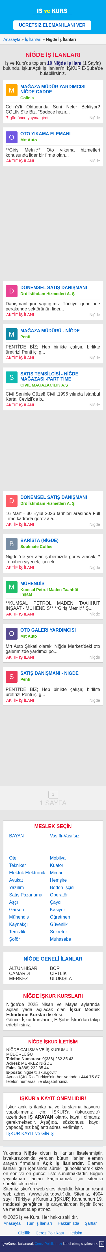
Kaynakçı (18, 924)
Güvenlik (59, 924)
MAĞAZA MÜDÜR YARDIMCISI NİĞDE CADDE (53, 89)
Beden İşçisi (62, 887)
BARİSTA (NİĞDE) (39, 540)
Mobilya (58, 858)
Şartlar (91, 1223)
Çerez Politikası (50, 1233)
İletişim (76, 1233)
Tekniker (17, 865)
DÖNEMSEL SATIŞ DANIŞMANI (53, 287)
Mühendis (19, 917)
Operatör (59, 894)
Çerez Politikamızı (48, 1244)
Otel (13, 858)
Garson (16, 909)
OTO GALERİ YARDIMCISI (48, 630)
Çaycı (56, 902)
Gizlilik (24, 1233)
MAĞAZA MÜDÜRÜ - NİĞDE (50, 330)
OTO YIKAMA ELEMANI (45, 133)
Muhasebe (60, 939)
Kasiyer (57, 909)
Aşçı (13, 902)
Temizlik (17, 931)
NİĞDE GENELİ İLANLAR (52, 959)
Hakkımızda (68, 1223)
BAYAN (16, 835)
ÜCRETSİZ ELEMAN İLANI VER (52, 25)
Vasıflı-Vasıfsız (64, 835)
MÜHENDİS (32, 583)
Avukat (16, 880)
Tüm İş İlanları (39, 1223)
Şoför (14, 939)
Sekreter (58, 931)
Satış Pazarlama (25, 894)
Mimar (56, 872)
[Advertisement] (53, 224)
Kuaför (56, 865)
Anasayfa (12, 1223)
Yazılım (16, 887)
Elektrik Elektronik (27, 872)
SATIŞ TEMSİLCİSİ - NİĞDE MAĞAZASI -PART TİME (49, 376)
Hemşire (58, 880)
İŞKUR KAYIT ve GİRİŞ (29, 1133)
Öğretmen (60, 917)
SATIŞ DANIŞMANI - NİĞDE (49, 673)
